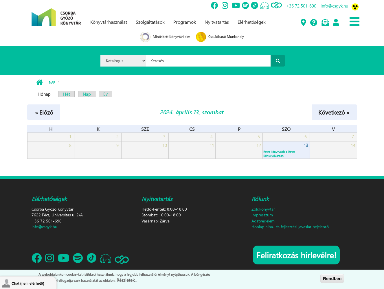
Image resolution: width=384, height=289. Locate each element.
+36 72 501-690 (301, 6)
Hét (66, 94)
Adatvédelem (263, 221)
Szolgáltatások (150, 22)
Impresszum (262, 215)
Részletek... (127, 280)
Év (105, 94)
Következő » (333, 112)
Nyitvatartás (217, 22)
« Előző (44, 112)
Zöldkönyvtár (263, 209)
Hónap (46, 94)
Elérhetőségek (252, 22)
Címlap (39, 82)
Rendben (332, 278)
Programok (184, 22)
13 (306, 145)
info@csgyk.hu (334, 6)
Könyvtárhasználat (108, 22)
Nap (52, 82)
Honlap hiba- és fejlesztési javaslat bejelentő (290, 226)
